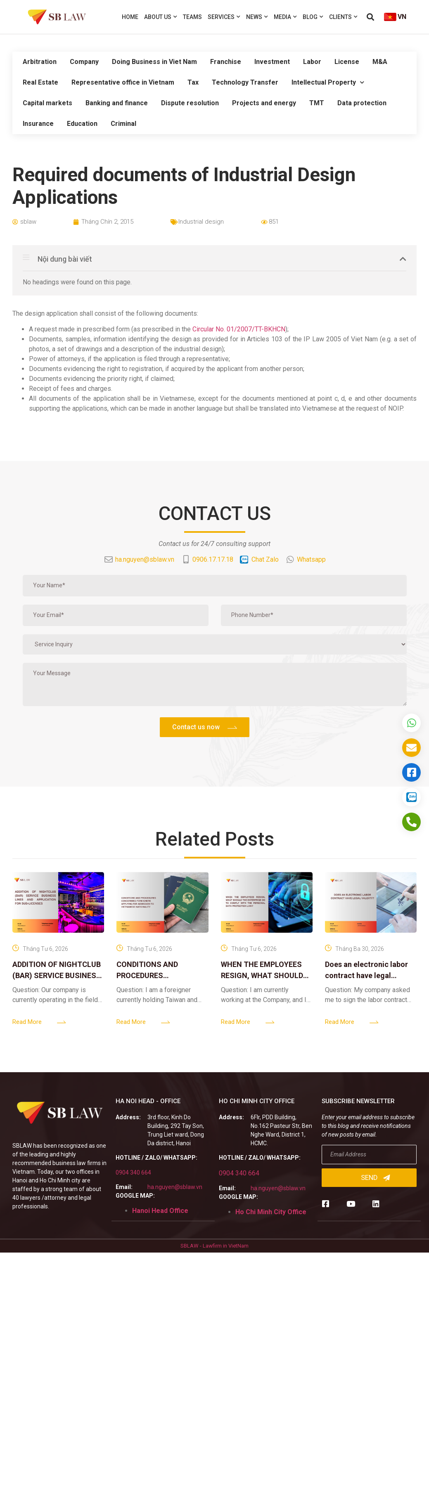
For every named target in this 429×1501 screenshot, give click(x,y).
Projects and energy (264, 103)
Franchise (225, 62)
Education (82, 124)
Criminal (123, 124)
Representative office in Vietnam (122, 82)
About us (160, 17)
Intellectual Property (328, 82)
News (257, 17)
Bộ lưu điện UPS (386, 388)
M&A (379, 62)
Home (130, 17)
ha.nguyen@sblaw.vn (174, 1187)
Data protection (361, 103)
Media (285, 17)
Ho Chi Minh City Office (270, 1212)
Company (84, 62)
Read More (27, 1022)
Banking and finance (116, 103)
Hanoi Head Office (160, 1211)
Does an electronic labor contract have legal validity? (366, 975)
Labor (312, 62)
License (346, 62)
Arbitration (40, 62)
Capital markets (47, 103)
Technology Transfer (245, 82)
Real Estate (40, 82)
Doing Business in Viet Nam (154, 62)
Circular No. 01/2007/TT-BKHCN (238, 329)
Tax (193, 82)
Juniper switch (180, 388)
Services (224, 17)
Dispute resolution (190, 103)
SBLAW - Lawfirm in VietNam (214, 1246)
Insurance (38, 124)
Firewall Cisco (132, 388)
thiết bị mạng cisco (275, 388)
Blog (313, 17)
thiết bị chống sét (333, 388)
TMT (316, 103)
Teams (192, 17)
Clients (343, 17)
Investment (272, 62)
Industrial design (201, 221)
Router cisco (224, 388)
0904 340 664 (133, 1172)
